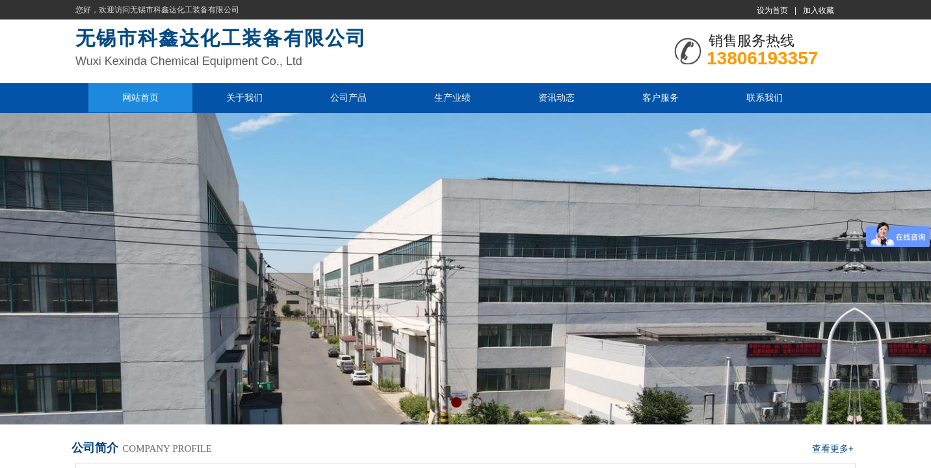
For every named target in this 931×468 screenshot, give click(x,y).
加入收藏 (818, 10)
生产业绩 (452, 97)
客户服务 (660, 97)
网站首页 (140, 97)
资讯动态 (556, 97)
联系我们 (764, 97)
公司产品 (348, 97)
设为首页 (772, 10)
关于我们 (244, 97)
